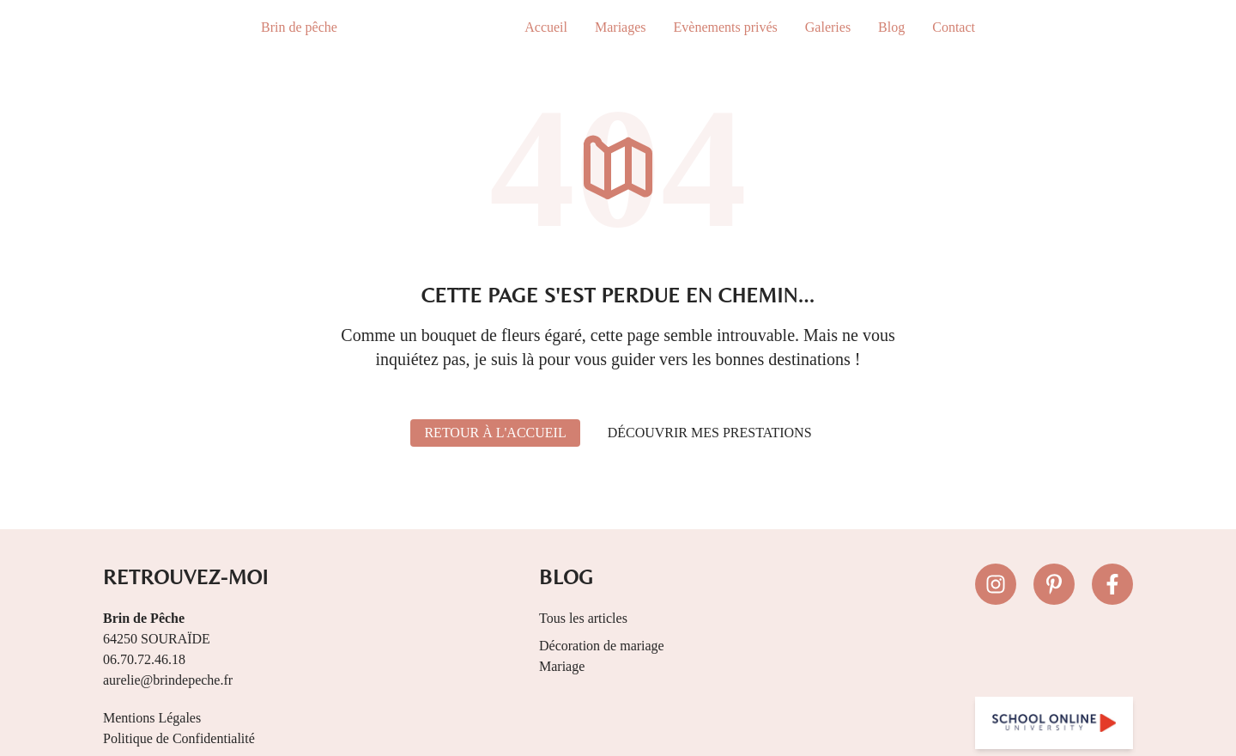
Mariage (562, 666)
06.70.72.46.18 (144, 659)
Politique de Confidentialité (179, 738)
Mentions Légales (152, 717)
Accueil (545, 27)
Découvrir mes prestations (710, 432)
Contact (953, 27)
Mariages (620, 27)
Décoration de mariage (601, 645)
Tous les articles (583, 618)
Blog (891, 27)
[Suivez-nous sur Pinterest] (1054, 584)
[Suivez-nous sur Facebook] (1112, 584)
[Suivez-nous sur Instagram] (995, 584)
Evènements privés (726, 27)
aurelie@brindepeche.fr (168, 680)
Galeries (828, 27)
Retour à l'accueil (495, 432)
